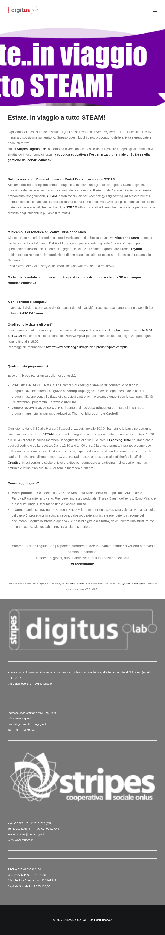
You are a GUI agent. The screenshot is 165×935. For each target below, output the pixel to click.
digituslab (21, 724)
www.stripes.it (24, 840)
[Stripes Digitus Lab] (23, 10)
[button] (155, 10)
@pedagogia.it (37, 724)
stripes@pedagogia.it (30, 834)
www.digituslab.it (25, 718)
